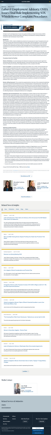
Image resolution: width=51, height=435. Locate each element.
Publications (11, 209)
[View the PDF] (1, 28)
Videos (26, 209)
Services (5, 418)
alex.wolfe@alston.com (28, 391)
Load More (25, 371)
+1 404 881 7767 (43, 186)
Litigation (4, 404)
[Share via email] (1, 27)
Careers (14, 418)
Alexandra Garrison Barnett (18, 183)
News (6, 209)
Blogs (22, 209)
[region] (25, 430)
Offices (14, 416)
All (2, 209)
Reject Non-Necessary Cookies (38, 430)
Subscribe (42, 421)
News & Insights (6, 421)
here (29, 167)
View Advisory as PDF (25, 176)
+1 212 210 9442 (27, 390)
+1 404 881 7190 (19, 187)
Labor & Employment (15, 170)
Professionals (6, 416)
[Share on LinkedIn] (1, 25)
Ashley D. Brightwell (43, 183)
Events (17, 209)
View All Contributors (26, 196)
